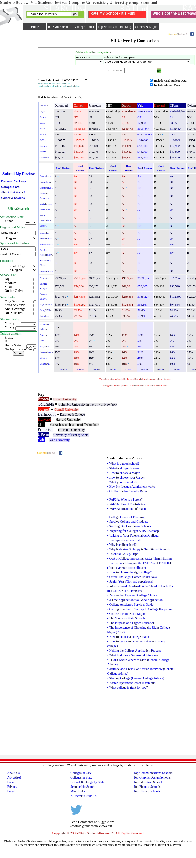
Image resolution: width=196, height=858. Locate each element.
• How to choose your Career (126, 477)
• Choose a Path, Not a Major (126, 614)
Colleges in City (80, 773)
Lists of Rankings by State (87, 782)
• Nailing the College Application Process (134, 650)
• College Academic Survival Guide (130, 604)
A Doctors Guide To (83, 796)
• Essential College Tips (122, 554)
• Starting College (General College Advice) (135, 678)
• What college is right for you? (127, 687)
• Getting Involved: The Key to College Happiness (139, 609)
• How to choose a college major (128, 637)
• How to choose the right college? (129, 572)
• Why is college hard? (122, 544)
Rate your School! (59, 27)
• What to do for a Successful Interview (132, 655)
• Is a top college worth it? (124, 540)
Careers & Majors (146, 27)
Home (35, 27)
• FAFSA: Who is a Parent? (125, 499)
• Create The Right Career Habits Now (132, 577)
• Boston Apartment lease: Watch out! (131, 683)
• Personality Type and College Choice (132, 595)
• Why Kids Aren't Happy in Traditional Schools (138, 549)
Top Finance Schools (147, 786)
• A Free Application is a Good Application (135, 600)
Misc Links (77, 791)
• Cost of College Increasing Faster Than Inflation (139, 558)
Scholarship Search (82, 786)
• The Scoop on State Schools (126, 618)
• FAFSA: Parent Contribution (126, 504)
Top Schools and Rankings (115, 27)
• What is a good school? (123, 463)
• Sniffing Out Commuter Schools (129, 526)
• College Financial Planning (125, 517)
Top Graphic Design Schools (152, 777)
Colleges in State (81, 777)
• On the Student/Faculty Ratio (127, 491)
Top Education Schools (148, 782)
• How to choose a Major (123, 473)
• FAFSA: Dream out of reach (126, 509)
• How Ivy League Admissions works (131, 486)
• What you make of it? (122, 482)
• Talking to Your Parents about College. (133, 535)
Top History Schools (147, 791)
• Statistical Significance (123, 468)
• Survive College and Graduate (127, 521)
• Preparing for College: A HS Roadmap (133, 531)
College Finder (84, 27)
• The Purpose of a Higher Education (131, 623)
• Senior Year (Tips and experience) (130, 581)
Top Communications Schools (153, 773)
